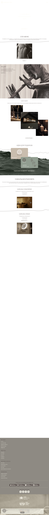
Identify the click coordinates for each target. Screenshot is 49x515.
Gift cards (2, 462)
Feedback (2, 456)
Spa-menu (3, 439)
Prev (18, 51)
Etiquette (2, 452)
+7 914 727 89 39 (24, 218)
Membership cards (4, 464)
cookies (16, 509)
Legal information (4, 473)
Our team (2, 453)
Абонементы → (31, 170)
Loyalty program (4, 475)
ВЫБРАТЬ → (3, 72)
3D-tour (2, 455)
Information (4, 471)
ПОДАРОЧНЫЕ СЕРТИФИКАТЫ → (21, 170)
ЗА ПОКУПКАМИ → (29, 138)
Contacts (2, 458)
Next (30, 51)
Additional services (5, 461)
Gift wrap (2, 467)
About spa (3, 450)
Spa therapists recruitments (6, 468)
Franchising (3, 476)
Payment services (4, 478)
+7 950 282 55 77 (24, 194)
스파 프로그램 (3, 442)
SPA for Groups (3, 446)
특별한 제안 (3, 447)
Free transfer (3, 465)
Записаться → (24, 28)
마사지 (2, 441)
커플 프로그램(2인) (4, 444)
